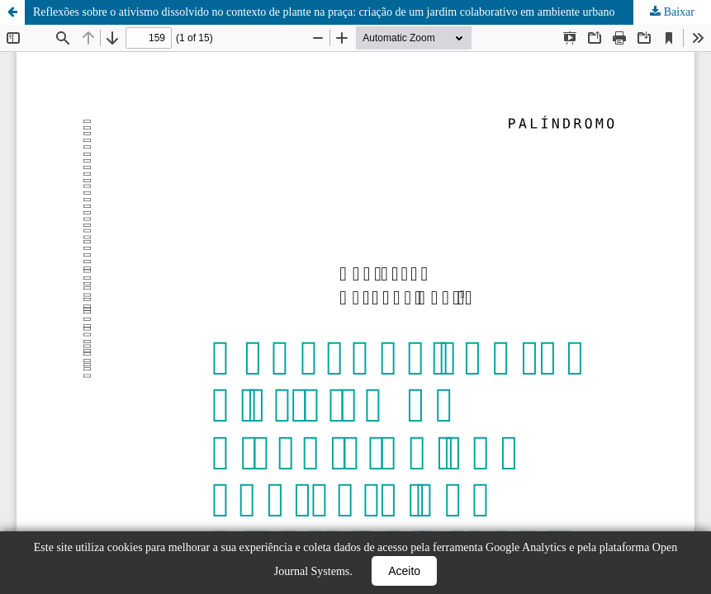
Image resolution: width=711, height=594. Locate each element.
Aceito (404, 571)
